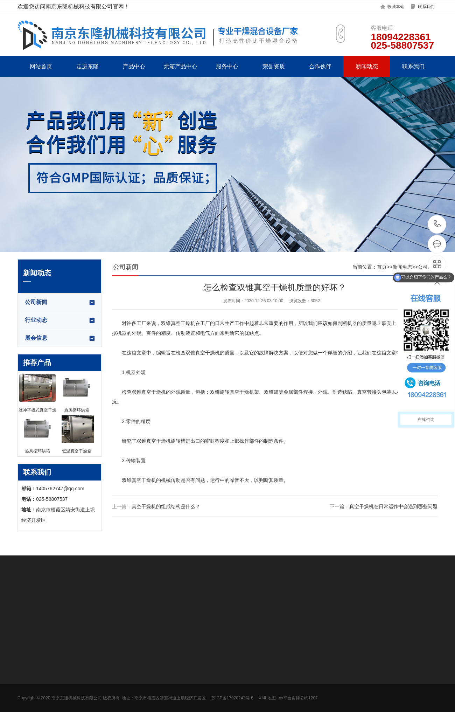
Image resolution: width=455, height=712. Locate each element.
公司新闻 (60, 302)
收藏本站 (395, 6)
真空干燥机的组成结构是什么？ (166, 506)
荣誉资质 (273, 66)
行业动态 (60, 320)
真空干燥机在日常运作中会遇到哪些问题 (393, 506)
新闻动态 (367, 66)
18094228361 (437, 224)
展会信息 (60, 338)
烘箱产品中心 (180, 66)
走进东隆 (87, 66)
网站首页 (41, 66)
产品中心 (134, 66)
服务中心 (227, 66)
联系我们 (426, 6)
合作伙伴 (320, 66)
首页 (382, 267)
